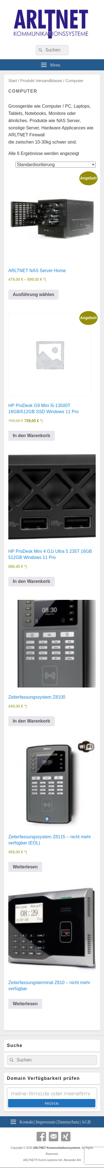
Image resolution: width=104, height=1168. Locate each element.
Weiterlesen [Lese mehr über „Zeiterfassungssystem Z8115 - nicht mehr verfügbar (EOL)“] (25, 866)
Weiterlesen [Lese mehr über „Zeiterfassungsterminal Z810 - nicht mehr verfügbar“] (25, 1003)
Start (12, 81)
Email (53, 1136)
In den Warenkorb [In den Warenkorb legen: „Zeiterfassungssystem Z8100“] (31, 721)
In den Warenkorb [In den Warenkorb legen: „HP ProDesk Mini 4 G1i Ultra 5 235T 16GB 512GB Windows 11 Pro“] (31, 581)
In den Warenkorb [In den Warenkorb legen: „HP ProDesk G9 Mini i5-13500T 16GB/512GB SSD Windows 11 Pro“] (31, 435)
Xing (65, 1136)
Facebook (41, 1136)
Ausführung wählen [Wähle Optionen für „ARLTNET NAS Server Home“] (33, 294)
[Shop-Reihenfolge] (56, 164)
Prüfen (52, 1103)
